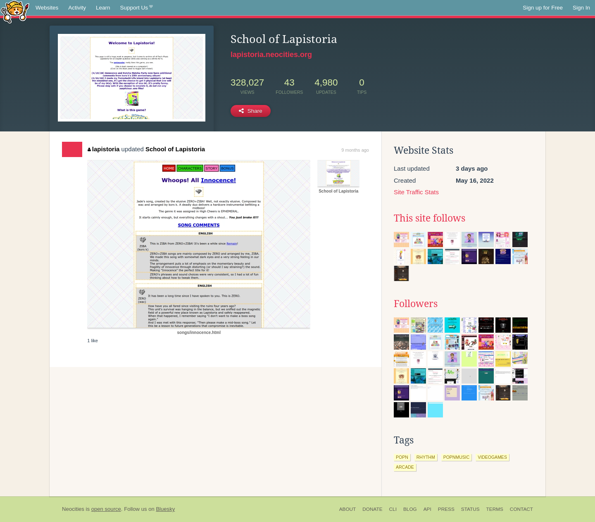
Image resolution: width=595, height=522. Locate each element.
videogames (492, 457)
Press (446, 509)
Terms (494, 509)
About (347, 509)
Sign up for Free (543, 8)
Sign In (581, 8)
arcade (405, 467)
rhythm (425, 457)
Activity (77, 8)
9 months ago (355, 150)
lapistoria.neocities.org (271, 54)
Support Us (136, 8)
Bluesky (165, 509)
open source (106, 509)
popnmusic (456, 457)
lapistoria (103, 149)
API (427, 509)
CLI (393, 509)
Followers (416, 303)
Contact (521, 509)
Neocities (73, 509)
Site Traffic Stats (416, 191)
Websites (47, 8)
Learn (103, 8)
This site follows (429, 218)
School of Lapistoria (175, 149)
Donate (372, 509)
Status (470, 509)
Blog (410, 509)
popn (402, 457)
